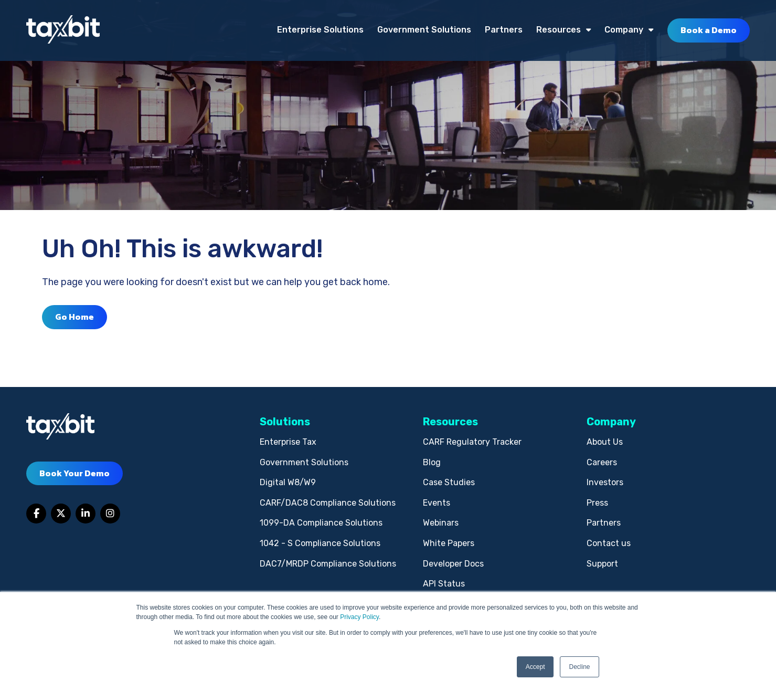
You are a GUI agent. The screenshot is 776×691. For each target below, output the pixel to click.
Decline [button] (579, 667)
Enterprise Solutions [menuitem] (320, 30)
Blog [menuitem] (432, 462)
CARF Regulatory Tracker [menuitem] (472, 442)
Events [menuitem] (436, 503)
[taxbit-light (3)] (63, 30)
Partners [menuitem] (504, 30)
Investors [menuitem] (605, 482)
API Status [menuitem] (444, 584)
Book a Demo (709, 30)
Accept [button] (535, 667)
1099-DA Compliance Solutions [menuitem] (321, 523)
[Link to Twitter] (61, 514)
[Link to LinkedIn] (85, 514)
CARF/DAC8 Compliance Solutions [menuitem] (328, 503)
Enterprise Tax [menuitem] (288, 442)
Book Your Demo (74, 473)
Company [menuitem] (623, 30)
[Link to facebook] (36, 514)
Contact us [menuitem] (609, 543)
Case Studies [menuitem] (449, 482)
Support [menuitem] (602, 564)
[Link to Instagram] (110, 514)
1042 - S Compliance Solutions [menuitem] (320, 543)
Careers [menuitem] (602, 462)
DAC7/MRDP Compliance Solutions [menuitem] (328, 564)
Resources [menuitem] (558, 30)
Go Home (74, 316)
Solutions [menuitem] (285, 421)
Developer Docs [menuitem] (453, 564)
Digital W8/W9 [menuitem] (288, 482)
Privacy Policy (359, 617)
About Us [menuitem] (605, 442)
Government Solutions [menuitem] (424, 30)
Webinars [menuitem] (441, 523)
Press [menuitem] (597, 503)
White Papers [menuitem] (448, 543)
